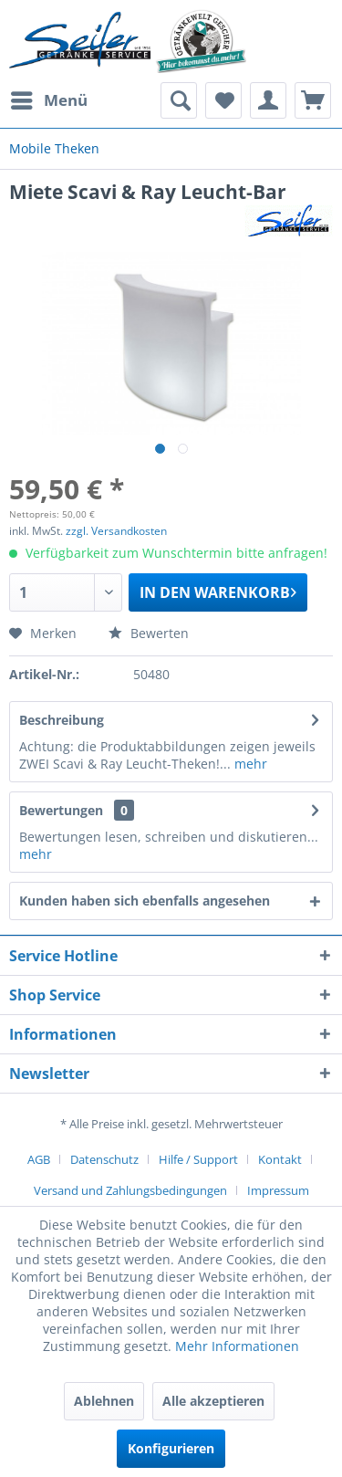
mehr (249, 763)
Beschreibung (61, 719)
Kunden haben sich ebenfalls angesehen (144, 900)
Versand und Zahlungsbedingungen (130, 1190)
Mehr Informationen (237, 1346)
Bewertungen (61, 810)
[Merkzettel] (223, 100)
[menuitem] (48, 100)
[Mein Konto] (268, 100)
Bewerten (149, 633)
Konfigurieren (171, 1448)
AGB (38, 1159)
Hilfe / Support (198, 1159)
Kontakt (280, 1159)
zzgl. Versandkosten (116, 531)
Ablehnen (104, 1400)
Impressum (278, 1190)
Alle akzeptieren (213, 1400)
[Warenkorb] (313, 100)
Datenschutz (104, 1159)
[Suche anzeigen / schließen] (179, 100)
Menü (49, 98)
